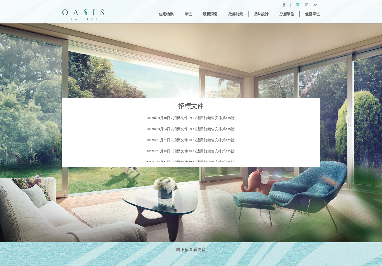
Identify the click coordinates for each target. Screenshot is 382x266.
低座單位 (312, 14)
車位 (188, 14)
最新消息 (210, 14)
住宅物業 (166, 14)
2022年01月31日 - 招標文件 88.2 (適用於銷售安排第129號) (191, 140)
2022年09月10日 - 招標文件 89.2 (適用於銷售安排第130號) (191, 118)
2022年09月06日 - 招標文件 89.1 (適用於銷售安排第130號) (191, 129)
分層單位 (286, 14)
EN (315, 5)
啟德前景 (235, 14)
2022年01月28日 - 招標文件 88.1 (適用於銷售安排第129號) (191, 151)
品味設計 (261, 14)
